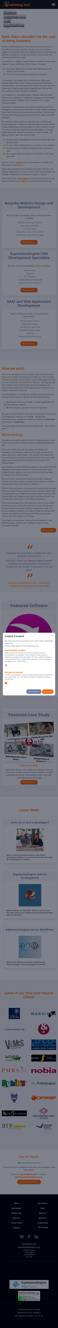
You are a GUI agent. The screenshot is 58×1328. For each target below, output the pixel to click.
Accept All (48, 691)
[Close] (52, 635)
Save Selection (34, 691)
